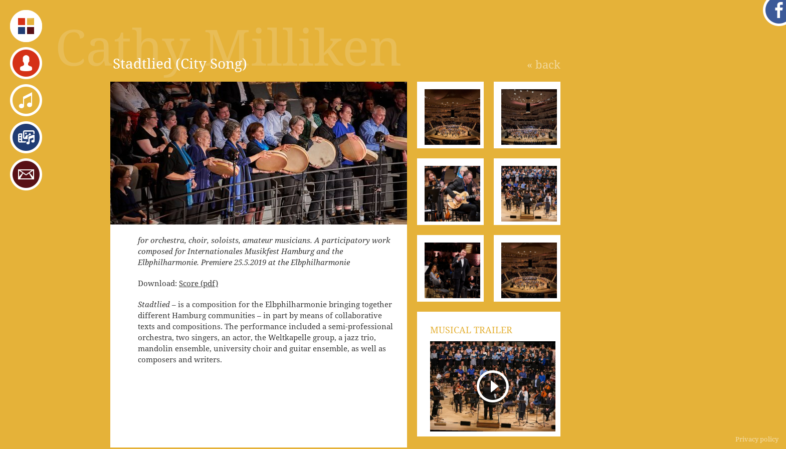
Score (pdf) (198, 283)
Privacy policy (756, 438)
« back (543, 64)
